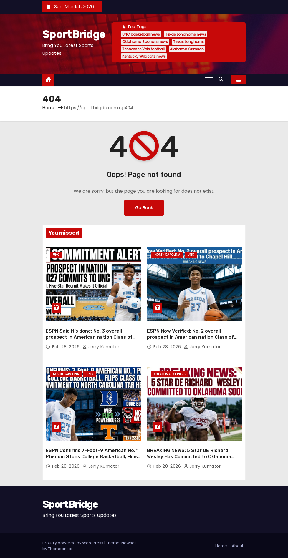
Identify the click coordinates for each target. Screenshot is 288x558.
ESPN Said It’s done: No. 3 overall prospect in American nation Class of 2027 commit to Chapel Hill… (89, 337)
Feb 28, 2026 (66, 346)
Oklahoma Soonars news (145, 41)
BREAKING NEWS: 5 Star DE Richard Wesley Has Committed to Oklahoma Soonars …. (189, 455)
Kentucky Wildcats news (144, 56)
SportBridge (73, 34)
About (237, 544)
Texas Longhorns (188, 41)
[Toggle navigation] (209, 79)
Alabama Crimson (187, 49)
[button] (222, 79)
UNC (56, 255)
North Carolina (167, 255)
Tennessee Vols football (143, 49)
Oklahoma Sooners (170, 373)
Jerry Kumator (101, 346)
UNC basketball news (141, 34)
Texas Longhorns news (185, 34)
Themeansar (60, 547)
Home (49, 107)
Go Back (144, 208)
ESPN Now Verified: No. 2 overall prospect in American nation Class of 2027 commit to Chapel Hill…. (190, 337)
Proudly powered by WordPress (73, 541)
